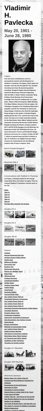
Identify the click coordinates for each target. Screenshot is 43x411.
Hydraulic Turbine (10, 292)
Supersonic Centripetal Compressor (16, 317)
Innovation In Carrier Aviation (14, 390)
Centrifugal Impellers (11, 280)
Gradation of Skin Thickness (14, 340)
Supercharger (9, 322)
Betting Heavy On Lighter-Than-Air (16, 378)
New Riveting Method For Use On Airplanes (19, 399)
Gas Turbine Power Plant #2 (13, 301)
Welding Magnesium (11, 408)
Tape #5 (7, 201)
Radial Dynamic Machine (12, 331)
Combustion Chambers (12, 315)
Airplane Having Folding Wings (15, 257)
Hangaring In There (10, 387)
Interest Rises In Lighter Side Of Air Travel (18, 392)
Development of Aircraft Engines (15, 385)
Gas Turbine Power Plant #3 (13, 304)
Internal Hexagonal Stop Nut (14, 255)
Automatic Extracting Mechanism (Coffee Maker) (21, 308)
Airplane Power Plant (11, 285)
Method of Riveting (10, 262)
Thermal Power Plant (11, 294)
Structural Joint (9, 276)
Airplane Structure (10, 278)
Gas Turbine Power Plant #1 (13, 297)
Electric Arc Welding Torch (13, 271)
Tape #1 (7, 192)
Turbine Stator (9, 283)
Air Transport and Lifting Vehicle (15, 338)
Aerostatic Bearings (11, 310)
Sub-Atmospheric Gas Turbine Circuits (17, 320)
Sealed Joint (8, 260)
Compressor (8, 290)
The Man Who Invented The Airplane (16, 204)
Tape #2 (7, 194)
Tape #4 (7, 199)
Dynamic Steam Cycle (11, 313)
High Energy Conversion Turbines (16, 334)
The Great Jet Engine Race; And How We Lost (20, 403)
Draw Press (8, 274)
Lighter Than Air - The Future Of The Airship (19, 397)
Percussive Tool (9, 264)
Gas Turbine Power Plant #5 (13, 329)
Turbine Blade (9, 287)
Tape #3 (7, 197)
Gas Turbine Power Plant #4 (13, 306)
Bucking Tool (8, 267)
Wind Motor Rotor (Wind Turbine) (15, 336)
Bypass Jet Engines (11, 324)
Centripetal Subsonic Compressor (16, 299)
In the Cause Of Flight (11, 394)
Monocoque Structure (11, 269)
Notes (6, 190)
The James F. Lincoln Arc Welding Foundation (20, 406)
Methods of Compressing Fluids (15, 327)
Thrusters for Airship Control (14, 343)
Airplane (7, 253)
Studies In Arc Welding (12, 401)
